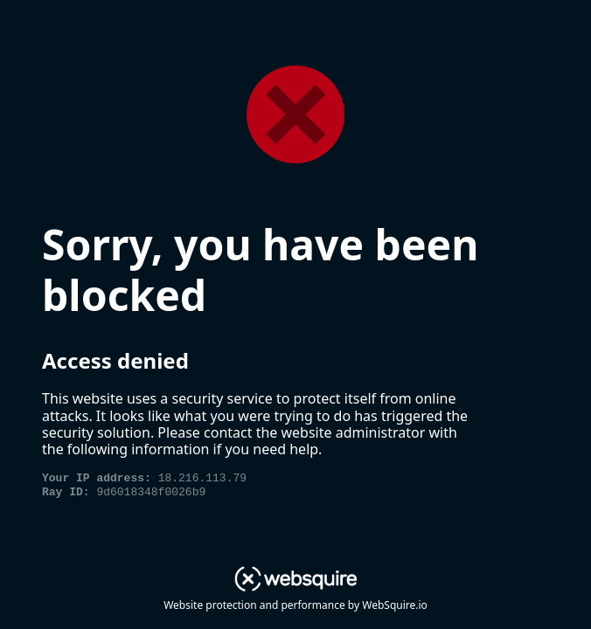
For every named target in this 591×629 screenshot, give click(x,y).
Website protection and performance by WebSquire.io (295, 605)
